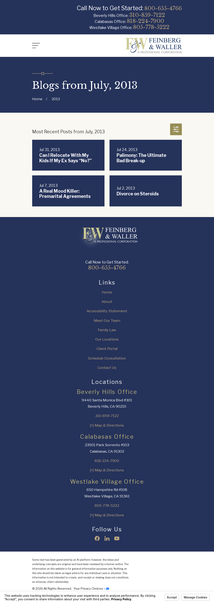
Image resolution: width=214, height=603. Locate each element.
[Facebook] (97, 538)
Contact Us (106, 368)
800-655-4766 (163, 8)
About (107, 302)
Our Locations (107, 339)
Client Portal (107, 349)
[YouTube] (116, 538)
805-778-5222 (151, 27)
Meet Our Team (107, 320)
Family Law (107, 330)
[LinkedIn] (107, 538)
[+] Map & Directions (107, 425)
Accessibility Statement (107, 311)
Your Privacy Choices (91, 588)
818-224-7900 (145, 21)
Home (107, 292)
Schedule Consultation (107, 358)
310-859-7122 (147, 15)
